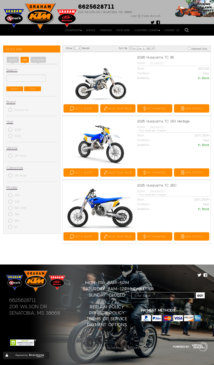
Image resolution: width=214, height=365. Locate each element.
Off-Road (17, 156)
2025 (14, 136)
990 (14, 221)
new (25, 60)
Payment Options (107, 324)
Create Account (150, 15)
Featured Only (197, 48)
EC (13, 227)
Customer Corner (147, 30)
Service (91, 30)
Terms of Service (106, 318)
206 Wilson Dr (28, 306)
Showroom (73, 30)
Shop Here (123, 30)
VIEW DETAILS (191, 108)
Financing (106, 30)
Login (134, 15)
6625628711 (96, 6)
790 (14, 214)
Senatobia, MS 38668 (34, 313)
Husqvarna (18, 110)
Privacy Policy (107, 312)
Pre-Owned (38, 60)
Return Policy (107, 306)
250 (14, 195)
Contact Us (171, 30)
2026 (14, 130)
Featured (13, 60)
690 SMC (17, 208)
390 (14, 202)
